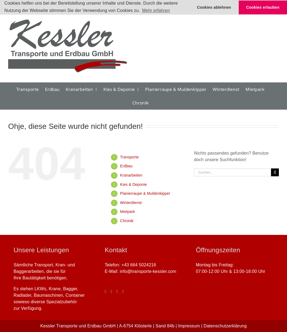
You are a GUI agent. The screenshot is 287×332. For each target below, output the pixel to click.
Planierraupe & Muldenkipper (145, 193)
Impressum (189, 326)
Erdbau (126, 166)
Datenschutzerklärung (225, 326)
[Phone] (123, 291)
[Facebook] (105, 291)
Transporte (129, 157)
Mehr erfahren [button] (156, 10)
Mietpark (127, 211)
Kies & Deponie (133, 184)
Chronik (126, 221)
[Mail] (117, 291)
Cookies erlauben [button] (263, 7)
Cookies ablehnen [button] (214, 7)
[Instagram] (111, 291)
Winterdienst (131, 202)
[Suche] (275, 172)
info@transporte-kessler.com (148, 271)
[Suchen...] (232, 172)
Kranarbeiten (131, 175)
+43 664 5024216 (139, 265)
